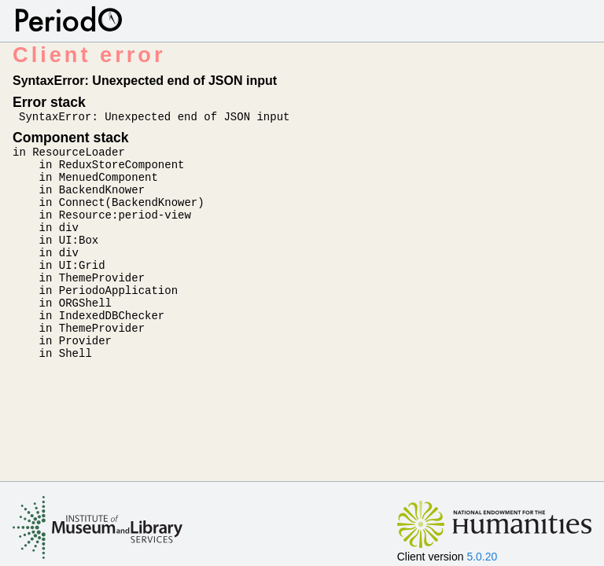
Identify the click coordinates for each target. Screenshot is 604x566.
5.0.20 (481, 556)
